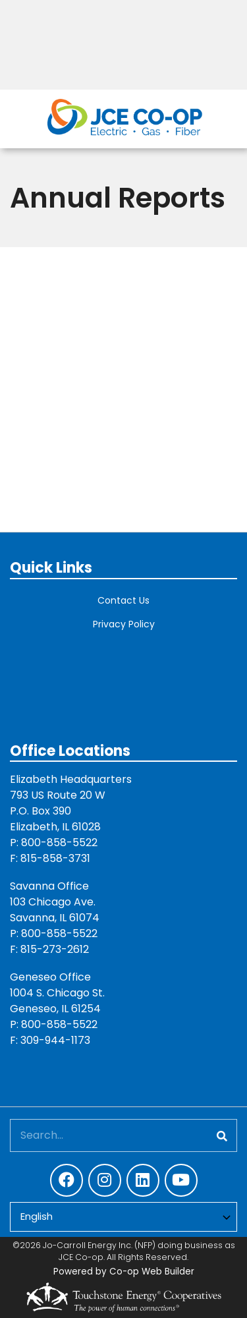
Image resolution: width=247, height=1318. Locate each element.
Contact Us (123, 600)
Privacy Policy (124, 624)
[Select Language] (123, 1217)
